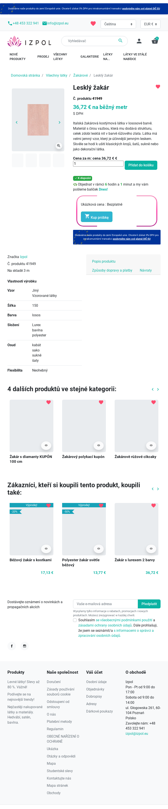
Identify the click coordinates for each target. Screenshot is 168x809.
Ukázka (52, 749)
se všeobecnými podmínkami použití (124, 620)
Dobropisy (94, 696)
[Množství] (98, 164)
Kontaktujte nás (59, 778)
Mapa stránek (57, 785)
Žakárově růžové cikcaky (135, 456)
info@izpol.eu (55, 23)
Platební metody (59, 721)
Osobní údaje (96, 682)
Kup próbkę (97, 216)
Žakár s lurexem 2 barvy (135, 560)
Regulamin (55, 729)
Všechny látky (56, 75)
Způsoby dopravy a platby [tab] (112, 270)
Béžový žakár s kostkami (31, 560)
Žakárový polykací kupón (83, 456)
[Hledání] (94, 41)
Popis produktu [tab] (104, 261)
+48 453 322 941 (23, 23)
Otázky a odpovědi (61, 756)
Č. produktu (82, 98)
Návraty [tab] (146, 270)
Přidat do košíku (141, 165)
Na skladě (15, 271)
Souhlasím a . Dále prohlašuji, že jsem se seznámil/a (117, 628)
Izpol (23, 257)
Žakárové (80, 75)
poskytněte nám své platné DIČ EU (141, 8)
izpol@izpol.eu (137, 734)
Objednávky (95, 689)
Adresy (91, 704)
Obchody (54, 793)
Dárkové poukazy (99, 711)
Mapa (51, 763)
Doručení (54, 682)
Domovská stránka (25, 75)
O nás (51, 714)
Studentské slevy (60, 771)
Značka (13, 257)
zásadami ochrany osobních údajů (105, 625)
